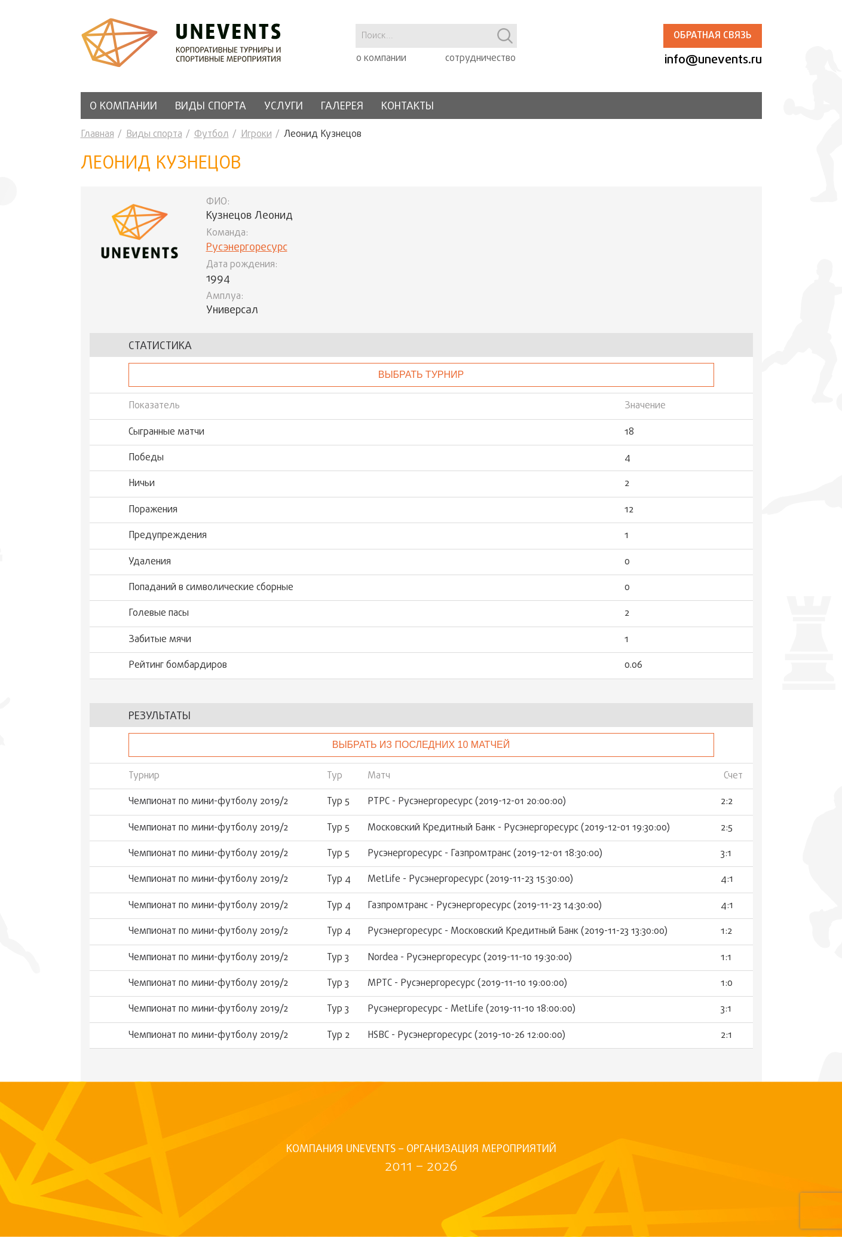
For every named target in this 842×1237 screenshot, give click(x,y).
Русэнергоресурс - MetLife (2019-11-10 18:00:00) (471, 1009)
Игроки (256, 134)
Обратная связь (712, 36)
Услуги (283, 107)
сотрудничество (480, 58)
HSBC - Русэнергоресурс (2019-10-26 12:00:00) (466, 1035)
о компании (381, 58)
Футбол (211, 134)
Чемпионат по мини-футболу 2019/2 (208, 801)
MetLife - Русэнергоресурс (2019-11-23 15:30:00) (470, 879)
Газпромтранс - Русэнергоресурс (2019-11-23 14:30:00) (485, 905)
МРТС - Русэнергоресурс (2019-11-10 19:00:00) (467, 983)
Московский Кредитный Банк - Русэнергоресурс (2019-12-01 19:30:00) (519, 828)
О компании (123, 107)
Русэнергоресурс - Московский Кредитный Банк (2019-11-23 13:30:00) (518, 931)
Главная (97, 134)
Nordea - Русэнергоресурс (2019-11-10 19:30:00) (470, 957)
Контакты (407, 107)
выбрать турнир (421, 374)
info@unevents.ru (713, 60)
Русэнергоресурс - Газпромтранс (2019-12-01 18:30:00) (485, 853)
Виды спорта (210, 107)
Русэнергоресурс (246, 248)
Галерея (342, 107)
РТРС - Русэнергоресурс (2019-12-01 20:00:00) (467, 801)
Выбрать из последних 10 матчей (421, 745)
